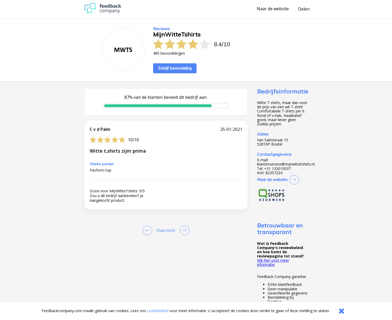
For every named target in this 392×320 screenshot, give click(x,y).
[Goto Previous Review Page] (148, 230)
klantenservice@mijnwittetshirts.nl (286, 164)
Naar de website (273, 9)
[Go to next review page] (183, 230)
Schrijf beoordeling (175, 68)
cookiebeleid (157, 310)
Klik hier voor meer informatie (273, 262)
